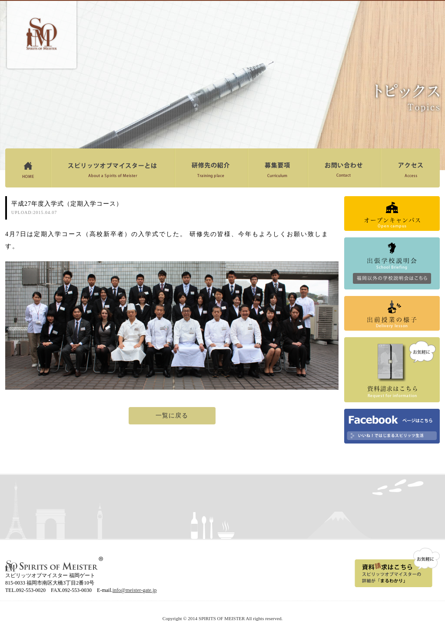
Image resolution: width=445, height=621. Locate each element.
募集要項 (277, 167)
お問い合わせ (344, 167)
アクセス (410, 167)
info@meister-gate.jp (135, 590)
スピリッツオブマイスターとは (112, 167)
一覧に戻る (172, 415)
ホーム (27, 167)
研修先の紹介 (210, 167)
